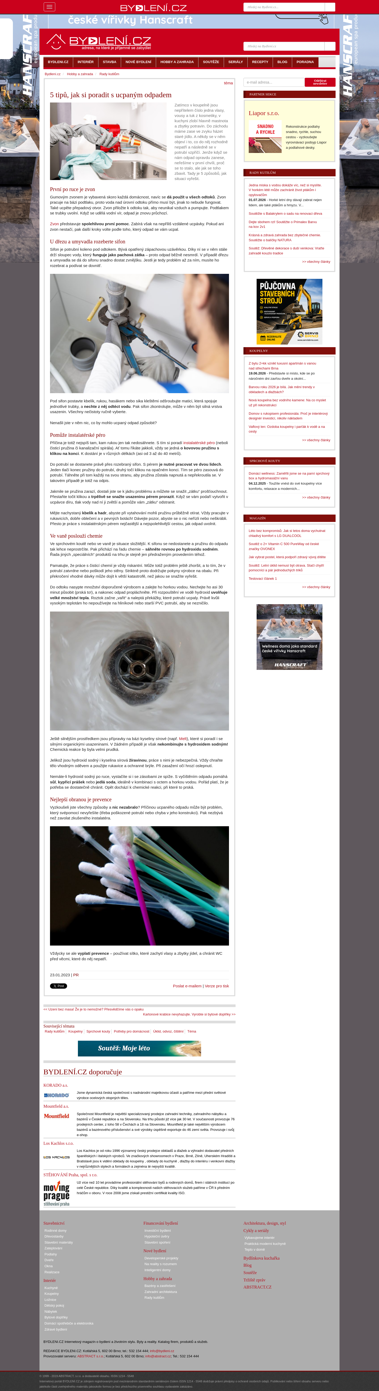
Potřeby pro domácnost (131, 1031)
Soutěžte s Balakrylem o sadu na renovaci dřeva (285, 213)
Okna (48, 1266)
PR (76, 975)
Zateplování (53, 1248)
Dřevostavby (53, 1236)
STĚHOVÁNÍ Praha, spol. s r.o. (70, 1175)
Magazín (258, 518)
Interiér (49, 1280)
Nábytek (50, 1311)
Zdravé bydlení (55, 1329)
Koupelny (75, 1031)
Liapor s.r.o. (264, 113)
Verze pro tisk (217, 986)
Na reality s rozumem (160, 1264)
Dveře (49, 1260)
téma (228, 83)
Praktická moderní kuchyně (265, 1244)
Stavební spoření (157, 1242)
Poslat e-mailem (187, 986)
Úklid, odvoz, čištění (168, 1031)
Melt (183, 738)
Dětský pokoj (54, 1305)
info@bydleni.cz (162, 1351)
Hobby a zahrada (80, 74)
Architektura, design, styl (264, 1223)
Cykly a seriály (256, 1230)
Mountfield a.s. (56, 1106)
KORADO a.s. (55, 1085)
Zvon (54, 224)
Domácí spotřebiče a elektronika (68, 1323)
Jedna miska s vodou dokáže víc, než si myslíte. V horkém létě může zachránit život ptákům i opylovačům (285, 190)
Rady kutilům (54, 1031)
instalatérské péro (199, 442)
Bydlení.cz (53, 74)
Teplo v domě (255, 1249)
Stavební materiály (58, 1242)
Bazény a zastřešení (160, 1286)
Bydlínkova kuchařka (261, 1258)
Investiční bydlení (157, 1231)
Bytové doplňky (56, 1317)
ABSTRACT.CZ (257, 1287)
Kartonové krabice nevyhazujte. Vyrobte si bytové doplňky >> (189, 1014)
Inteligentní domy (157, 1270)
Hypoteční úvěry (156, 1236)
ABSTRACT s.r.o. (90, 1356)
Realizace (51, 1272)
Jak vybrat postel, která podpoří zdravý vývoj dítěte (287, 557)
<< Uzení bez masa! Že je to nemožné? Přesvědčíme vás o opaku (93, 1009)
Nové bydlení (154, 1251)
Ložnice (50, 1300)
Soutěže (250, 1272)
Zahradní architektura (160, 1292)
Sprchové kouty (98, 1031)
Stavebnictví (53, 1223)
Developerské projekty (161, 1258)
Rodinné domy (55, 1231)
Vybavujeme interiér (260, 1238)
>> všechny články (316, 262)
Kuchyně (51, 1288)
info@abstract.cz (158, 1356)
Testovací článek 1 (263, 579)
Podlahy (50, 1254)
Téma (191, 1031)
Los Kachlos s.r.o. (58, 1143)
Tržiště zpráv (254, 1280)
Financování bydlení (160, 1223)
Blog (247, 1265)
